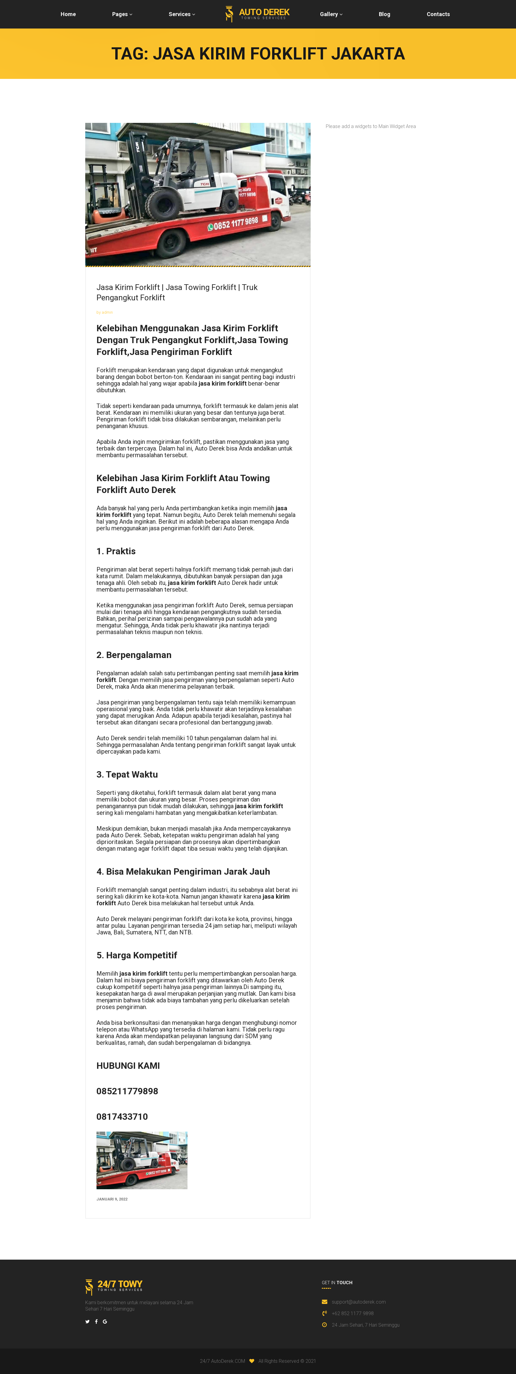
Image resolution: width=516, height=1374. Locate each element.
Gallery (329, 14)
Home (68, 14)
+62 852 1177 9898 (353, 1313)
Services (180, 14)
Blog (384, 14)
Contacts (438, 14)
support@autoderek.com (359, 1302)
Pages (120, 14)
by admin (104, 312)
